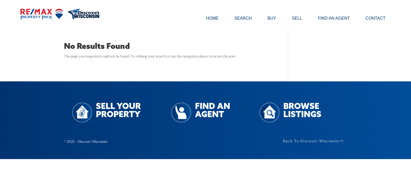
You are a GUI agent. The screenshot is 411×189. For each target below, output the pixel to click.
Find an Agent (334, 18)
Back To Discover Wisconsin (311, 141)
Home (212, 18)
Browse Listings (302, 111)
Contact (375, 18)
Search (243, 18)
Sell (297, 18)
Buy (272, 18)
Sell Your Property (118, 111)
